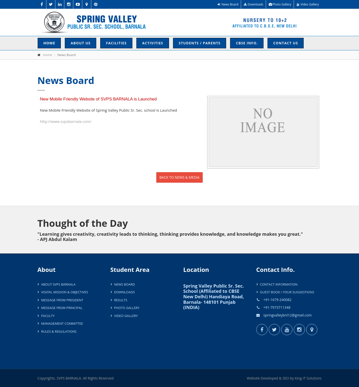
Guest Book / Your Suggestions (287, 292)
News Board (228, 4)
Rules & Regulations (59, 331)
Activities (152, 43)
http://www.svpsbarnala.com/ (65, 121)
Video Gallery (308, 4)
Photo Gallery (280, 4)
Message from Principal (61, 308)
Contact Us (285, 43)
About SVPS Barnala (58, 284)
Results (120, 300)
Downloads (253, 4)
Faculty (48, 315)
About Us (80, 43)
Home (49, 43)
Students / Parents (200, 43)
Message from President (62, 300)
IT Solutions (312, 378)
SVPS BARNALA (69, 378)
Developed (269, 378)
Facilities (116, 43)
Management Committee (62, 323)
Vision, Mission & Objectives (64, 292)
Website (253, 378)
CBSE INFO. (247, 43)
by (292, 378)
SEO (285, 378)
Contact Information (279, 284)
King (298, 378)
